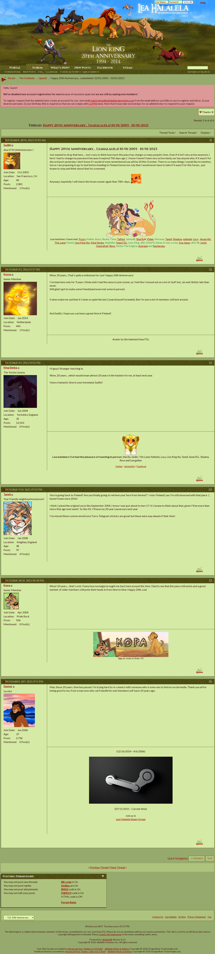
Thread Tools (166, 132)
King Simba (97, 242)
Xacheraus (159, 245)
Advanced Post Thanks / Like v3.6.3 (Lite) (85, 951)
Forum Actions (69, 71)
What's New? (60, 68)
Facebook (105, 68)
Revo (112, 245)
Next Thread (117, 867)
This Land (59, 242)
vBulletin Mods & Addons (117, 948)
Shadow (177, 239)
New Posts (29, 71)
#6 (210, 681)
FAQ (40, 71)
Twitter (118, 466)
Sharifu (140, 239)
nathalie (187, 239)
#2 (210, 269)
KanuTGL (121, 242)
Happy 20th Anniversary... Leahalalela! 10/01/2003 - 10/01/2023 (95, 125)
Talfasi (121, 239)
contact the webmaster (110, 934)
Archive (182, 917)
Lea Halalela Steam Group (131, 819)
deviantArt (129, 466)
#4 (210, 489)
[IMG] (64, 889)
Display (205, 132)
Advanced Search (199, 71)
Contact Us (157, 917)
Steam (127, 68)
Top (209, 858)
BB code (66, 881)
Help (203, 2)
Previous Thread (99, 867)
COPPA (93, 103)
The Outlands (27, 78)
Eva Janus (184, 242)
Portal (15, 68)
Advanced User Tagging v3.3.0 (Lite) (85, 948)
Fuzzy (82, 239)
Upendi (42, 78)
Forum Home (13, 71)
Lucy (195, 239)
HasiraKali (102, 245)
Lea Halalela (171, 917)
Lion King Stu (82, 242)
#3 (210, 362)
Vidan (150, 239)
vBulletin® (107, 939)
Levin (203, 242)
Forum (37, 68)
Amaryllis (205, 239)
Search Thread (187, 132)
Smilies (65, 885)
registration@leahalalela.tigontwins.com (112, 100)
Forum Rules (68, 902)
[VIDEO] (66, 892)
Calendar (51, 71)
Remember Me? (165, 5)
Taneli (168, 239)
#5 (210, 580)
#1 (210, 140)
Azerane (143, 245)
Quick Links (89, 71)
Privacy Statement (197, 917)
